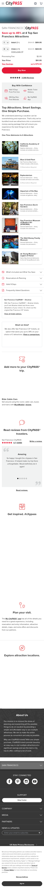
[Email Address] (22, 833)
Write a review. (36, 441)
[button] (22, 147)
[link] (12, 442)
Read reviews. (22, 490)
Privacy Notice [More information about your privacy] (9, 870)
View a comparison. (31, 334)
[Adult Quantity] (6, 42)
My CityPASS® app (13, 619)
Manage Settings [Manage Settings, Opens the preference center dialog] (22, 877)
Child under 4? (17, 52)
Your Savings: (7, 64)
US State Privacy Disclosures (22, 845)
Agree (22, 883)
